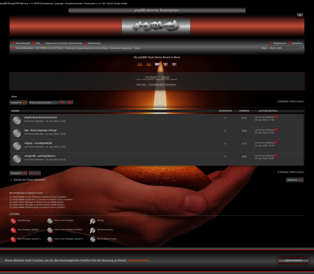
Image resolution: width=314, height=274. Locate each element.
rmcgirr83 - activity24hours (39, 156)
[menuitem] (300, 14)
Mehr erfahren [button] (138, 260)
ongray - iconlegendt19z (38, 143)
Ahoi (14, 96)
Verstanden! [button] (293, 260)
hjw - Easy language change (40, 130)
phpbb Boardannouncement (40, 117)
